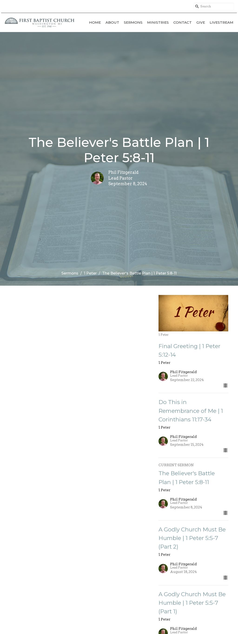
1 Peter (90, 273)
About (112, 22)
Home (95, 22)
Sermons (133, 22)
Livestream (221, 22)
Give (200, 22)
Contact (182, 22)
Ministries (158, 22)
